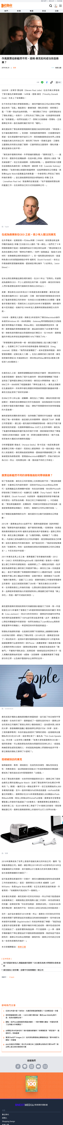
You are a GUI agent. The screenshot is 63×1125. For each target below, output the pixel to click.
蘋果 (14, 68)
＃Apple (11, 977)
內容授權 (59, 1)
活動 (57, 11)
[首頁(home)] (7, 5)
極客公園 (22, 947)
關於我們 (43, 1)
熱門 (6, 11)
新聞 (19, 11)
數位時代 (5, 1115)
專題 (31, 11)
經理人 (4, 1118)
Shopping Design (8, 1121)
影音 (44, 11)
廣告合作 (51, 1)
